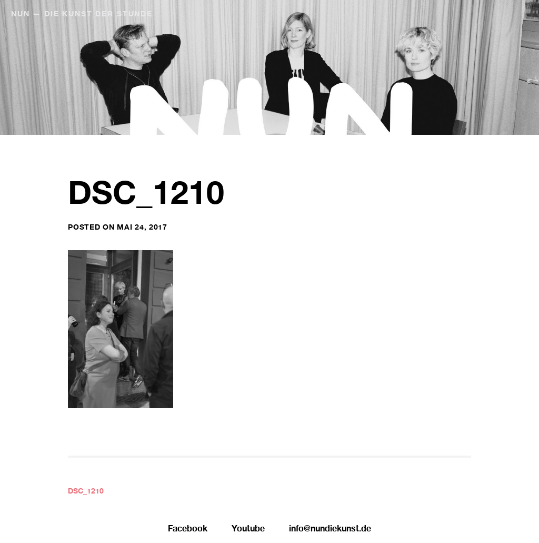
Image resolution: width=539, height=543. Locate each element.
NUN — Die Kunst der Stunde (82, 14)
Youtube (248, 530)
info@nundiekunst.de (330, 530)
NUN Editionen (464, 14)
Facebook (187, 530)
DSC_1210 (86, 492)
